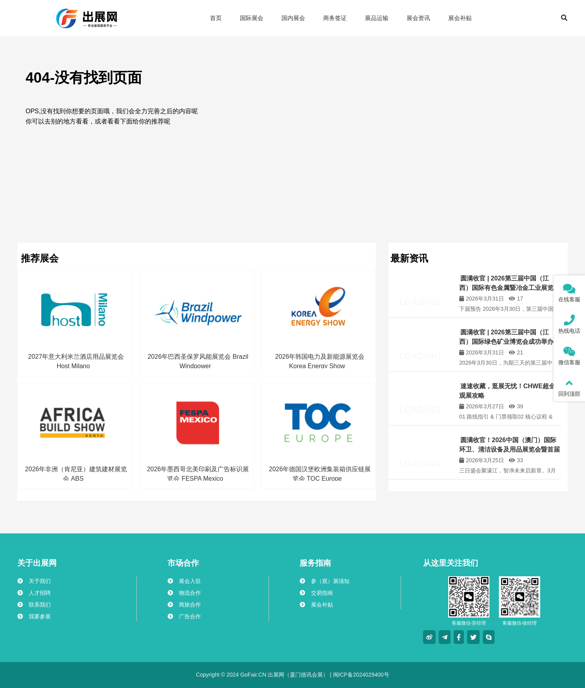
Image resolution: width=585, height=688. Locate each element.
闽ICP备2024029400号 (360, 674)
